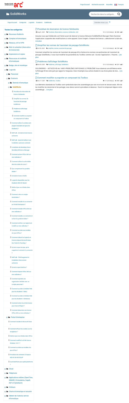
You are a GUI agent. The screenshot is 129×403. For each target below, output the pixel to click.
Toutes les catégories (13, 30)
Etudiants (39, 22)
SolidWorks (47, 22)
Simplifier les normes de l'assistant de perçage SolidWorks (21, 101)
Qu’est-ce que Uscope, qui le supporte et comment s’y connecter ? (22, 250)
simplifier (50, 48)
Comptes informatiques (17, 38)
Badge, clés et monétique (18, 65)
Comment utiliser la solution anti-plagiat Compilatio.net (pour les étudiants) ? (21, 125)
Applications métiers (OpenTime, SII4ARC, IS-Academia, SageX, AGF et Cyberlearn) (21, 380)
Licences (65, 32)
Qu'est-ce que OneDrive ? (19, 267)
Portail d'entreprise (17, 317)
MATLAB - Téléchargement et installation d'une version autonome (20, 260)
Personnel (14, 74)
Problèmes (51, 64)
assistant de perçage (65, 48)
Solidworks (72, 32)
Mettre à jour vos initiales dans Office (21, 336)
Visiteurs (12, 387)
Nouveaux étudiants (16, 34)
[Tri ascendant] (109, 22)
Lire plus (38, 41)
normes (56, 48)
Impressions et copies (17, 54)
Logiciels (31, 22)
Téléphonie (13, 373)
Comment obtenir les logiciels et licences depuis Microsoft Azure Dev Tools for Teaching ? (21, 240)
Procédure (51, 32)
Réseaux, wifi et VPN (16, 43)
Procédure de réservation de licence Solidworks (57, 29)
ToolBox (58, 80)
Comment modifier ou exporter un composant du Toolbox (61, 78)
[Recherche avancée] (119, 14)
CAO (77, 32)
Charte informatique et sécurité (20, 391)
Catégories (22, 22)
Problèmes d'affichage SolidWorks (51, 61)
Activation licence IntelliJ (19, 176)
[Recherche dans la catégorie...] (105, 14)
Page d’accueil (12, 22)
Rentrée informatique (20, 83)
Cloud (11, 369)
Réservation (58, 32)
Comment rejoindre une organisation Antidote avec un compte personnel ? (20, 281)
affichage (58, 64)
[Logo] (14, 4)
